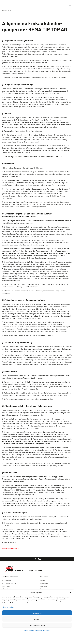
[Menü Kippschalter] (70, 5)
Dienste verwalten (8, 607)
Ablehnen (37, 619)
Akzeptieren (37, 613)
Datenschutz (38, 630)
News (41, 588)
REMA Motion (5, 586)
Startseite (4, 10)
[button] (71, 592)
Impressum (46, 630)
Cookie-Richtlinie (29, 630)
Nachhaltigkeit (44, 583)
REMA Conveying (6, 580)
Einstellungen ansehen (37, 625)
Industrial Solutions (7, 588)
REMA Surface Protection (9, 583)
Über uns (42, 580)
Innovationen (43, 586)
